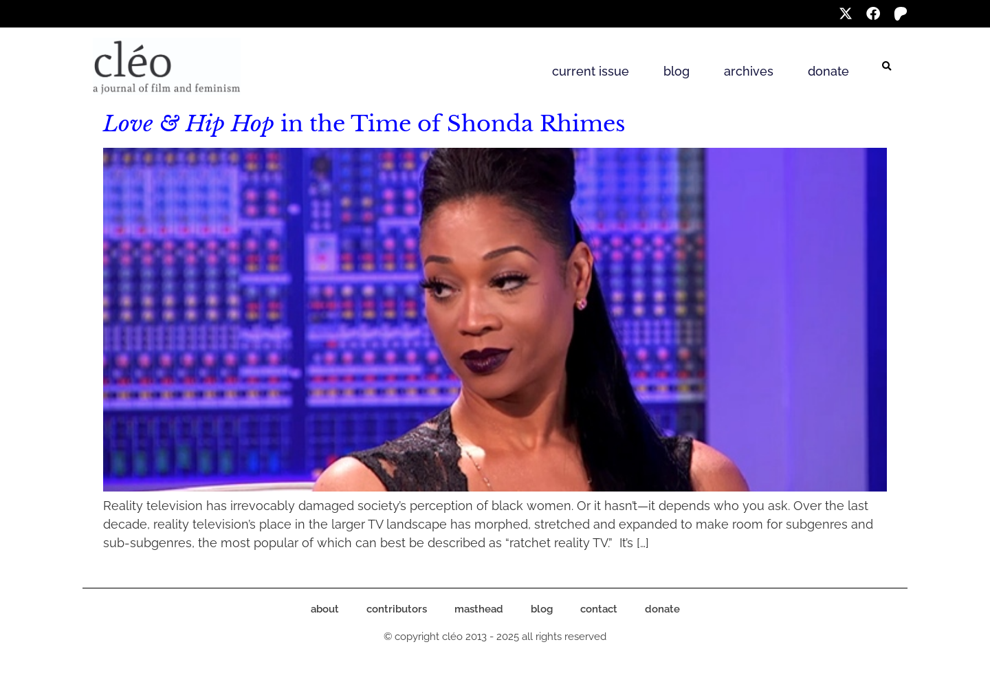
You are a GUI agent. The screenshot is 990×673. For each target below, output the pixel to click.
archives (748, 71)
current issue (590, 71)
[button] (887, 66)
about (325, 609)
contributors (396, 609)
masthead (478, 609)
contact (598, 609)
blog (676, 71)
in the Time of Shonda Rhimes (364, 123)
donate (828, 71)
